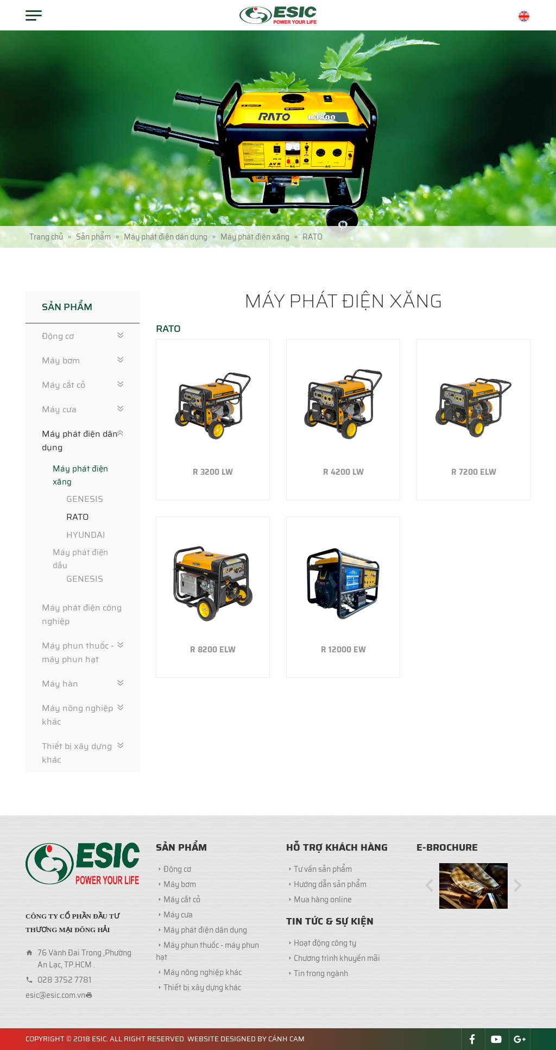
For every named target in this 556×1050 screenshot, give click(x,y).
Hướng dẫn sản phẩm (330, 884)
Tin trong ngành (321, 973)
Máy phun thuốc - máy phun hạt (78, 652)
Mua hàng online (323, 900)
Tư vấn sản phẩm (323, 869)
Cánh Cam (286, 1039)
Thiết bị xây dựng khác (77, 752)
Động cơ (58, 336)
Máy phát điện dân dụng (80, 440)
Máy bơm (61, 360)
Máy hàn (60, 683)
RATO (77, 517)
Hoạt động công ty (325, 943)
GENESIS (84, 499)
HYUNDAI (85, 535)
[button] (429, 886)
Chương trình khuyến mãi (337, 958)
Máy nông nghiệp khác (77, 714)
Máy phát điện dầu (80, 559)
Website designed (221, 1039)
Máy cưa (59, 409)
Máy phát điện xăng (80, 475)
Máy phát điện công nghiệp (82, 614)
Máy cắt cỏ (63, 385)
